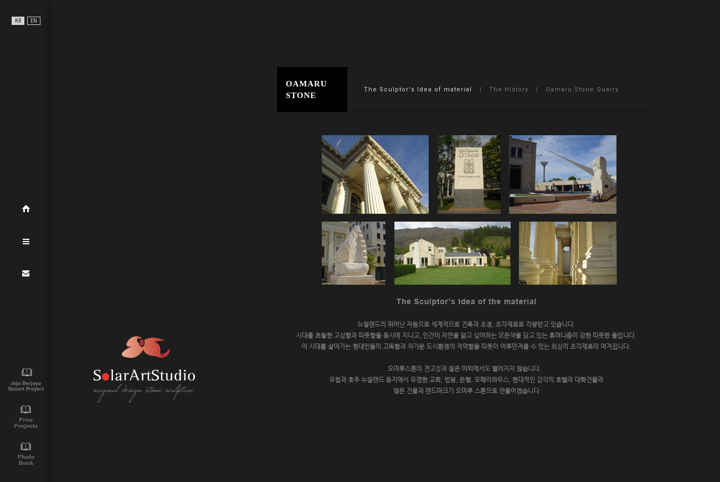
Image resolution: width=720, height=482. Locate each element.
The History (508, 89)
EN (33, 21)
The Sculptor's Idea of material (418, 89)
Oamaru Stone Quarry (582, 89)
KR (18, 21)
